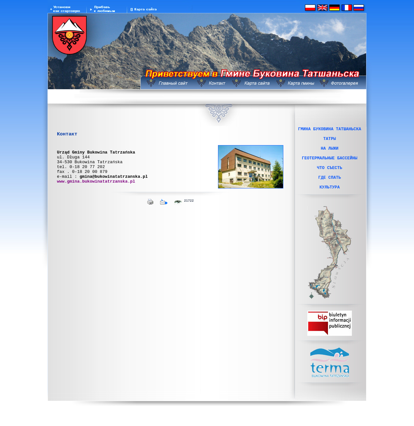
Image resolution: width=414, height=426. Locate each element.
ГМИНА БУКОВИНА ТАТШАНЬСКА (329, 130)
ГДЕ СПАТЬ (329, 188)
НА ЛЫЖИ (330, 153)
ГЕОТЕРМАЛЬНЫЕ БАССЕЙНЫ (329, 164)
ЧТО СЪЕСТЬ (329, 176)
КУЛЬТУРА (330, 199)
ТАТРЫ (329, 141)
